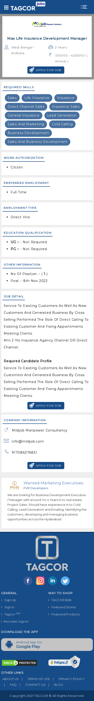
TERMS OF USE (34, 679)
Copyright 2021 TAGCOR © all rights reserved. (46, 696)
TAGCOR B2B (59, 600)
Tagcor (10, 614)
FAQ (9, 684)
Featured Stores (62, 607)
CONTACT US (31, 684)
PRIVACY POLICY (67, 679)
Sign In (7, 607)
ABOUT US (10, 679)
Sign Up (8, 600)
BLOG (54, 684)
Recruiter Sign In (14, 621)
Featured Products (64, 614)
